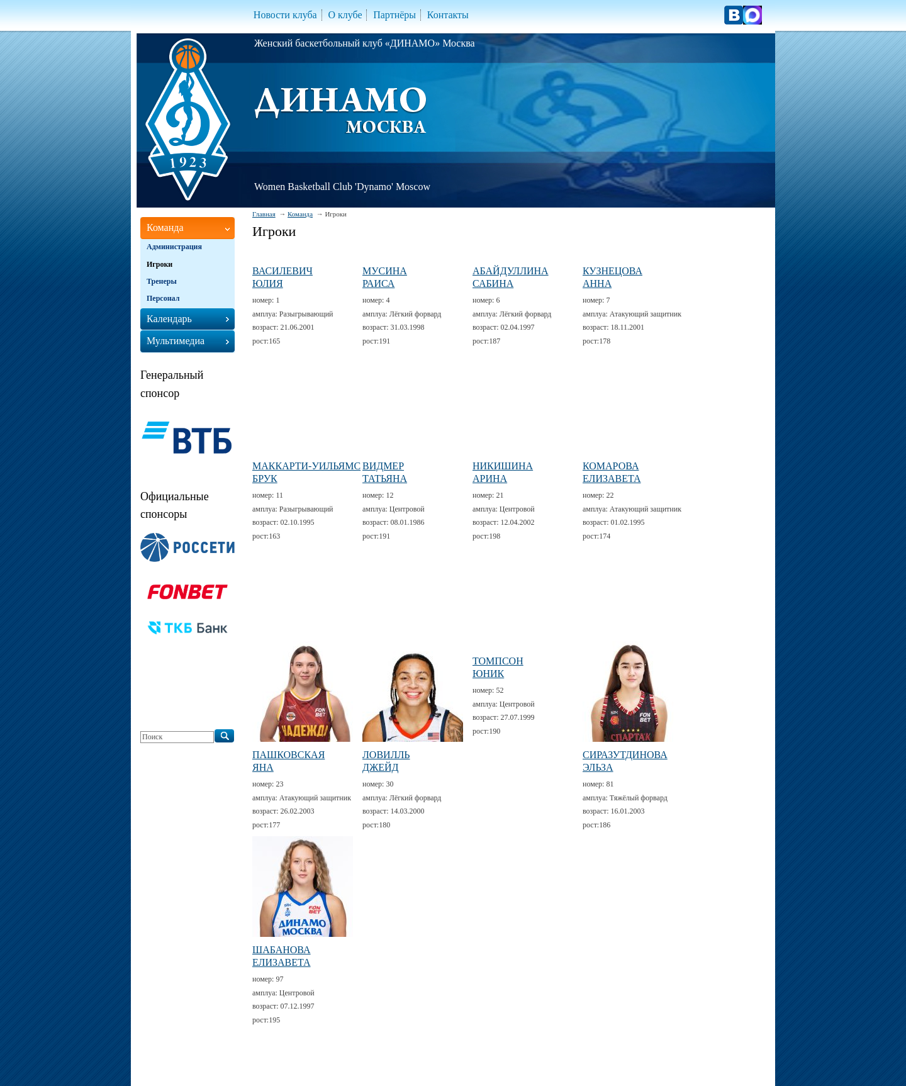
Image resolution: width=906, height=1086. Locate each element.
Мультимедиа (175, 340)
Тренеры (162, 281)
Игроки (159, 264)
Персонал (163, 298)
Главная (264, 214)
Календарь (169, 318)
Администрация (174, 246)
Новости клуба (285, 14)
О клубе (345, 14)
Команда (300, 214)
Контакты (448, 14)
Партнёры (394, 14)
